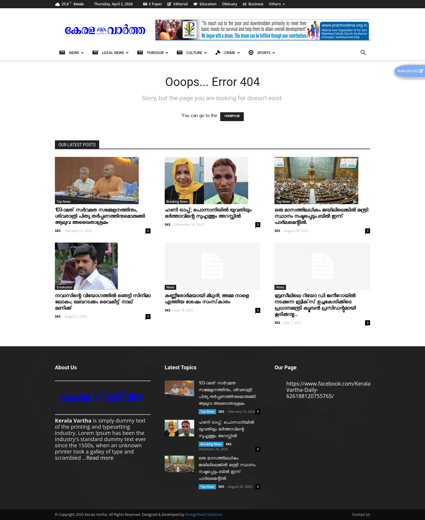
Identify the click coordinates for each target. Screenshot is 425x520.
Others (277, 3)
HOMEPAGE (232, 117)
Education (205, 3)
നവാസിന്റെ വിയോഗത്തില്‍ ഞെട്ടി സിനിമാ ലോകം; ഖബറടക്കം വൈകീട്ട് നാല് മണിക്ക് (103, 303)
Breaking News (177, 201)
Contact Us (361, 514)
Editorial (177, 3)
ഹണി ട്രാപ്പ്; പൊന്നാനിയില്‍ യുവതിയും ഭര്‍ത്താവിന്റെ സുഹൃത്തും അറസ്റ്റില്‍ (208, 214)
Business (253, 3)
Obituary (229, 3)
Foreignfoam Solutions (203, 514)
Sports (262, 52)
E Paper (152, 3)
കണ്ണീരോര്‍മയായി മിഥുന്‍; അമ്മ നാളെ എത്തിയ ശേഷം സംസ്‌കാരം (207, 300)
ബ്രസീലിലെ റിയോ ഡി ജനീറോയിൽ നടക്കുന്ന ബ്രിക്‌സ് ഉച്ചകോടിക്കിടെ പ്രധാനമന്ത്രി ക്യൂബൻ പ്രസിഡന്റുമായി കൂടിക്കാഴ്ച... (315, 306)
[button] (363, 52)
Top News (64, 201)
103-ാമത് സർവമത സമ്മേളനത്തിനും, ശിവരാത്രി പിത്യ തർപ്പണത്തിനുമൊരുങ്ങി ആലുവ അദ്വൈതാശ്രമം (100, 217)
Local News (110, 52)
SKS (58, 230)
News (71, 52)
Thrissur (152, 52)
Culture (192, 52)
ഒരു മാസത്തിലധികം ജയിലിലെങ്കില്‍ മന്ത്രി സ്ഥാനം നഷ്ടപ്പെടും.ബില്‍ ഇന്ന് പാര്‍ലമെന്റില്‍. (321, 217)
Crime (227, 52)
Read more (100, 457)
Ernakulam (64, 287)
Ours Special (411, 71)
